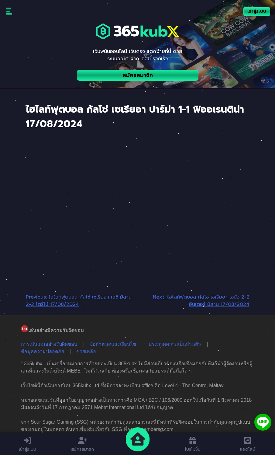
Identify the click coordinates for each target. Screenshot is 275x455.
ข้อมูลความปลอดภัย (42, 351)
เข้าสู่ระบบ (256, 11)
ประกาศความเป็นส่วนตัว (175, 344)
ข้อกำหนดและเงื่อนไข (112, 344)
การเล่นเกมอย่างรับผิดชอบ (49, 344)
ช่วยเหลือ (86, 351)
